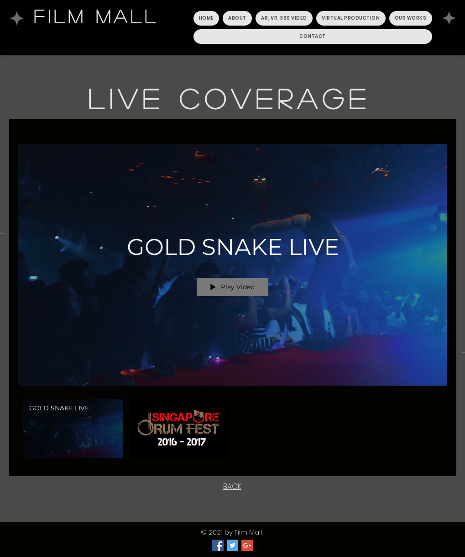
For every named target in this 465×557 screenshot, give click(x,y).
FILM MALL (96, 16)
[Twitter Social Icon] (232, 545)
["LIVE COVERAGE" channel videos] (232, 431)
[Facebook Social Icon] (218, 545)
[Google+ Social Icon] (247, 545)
